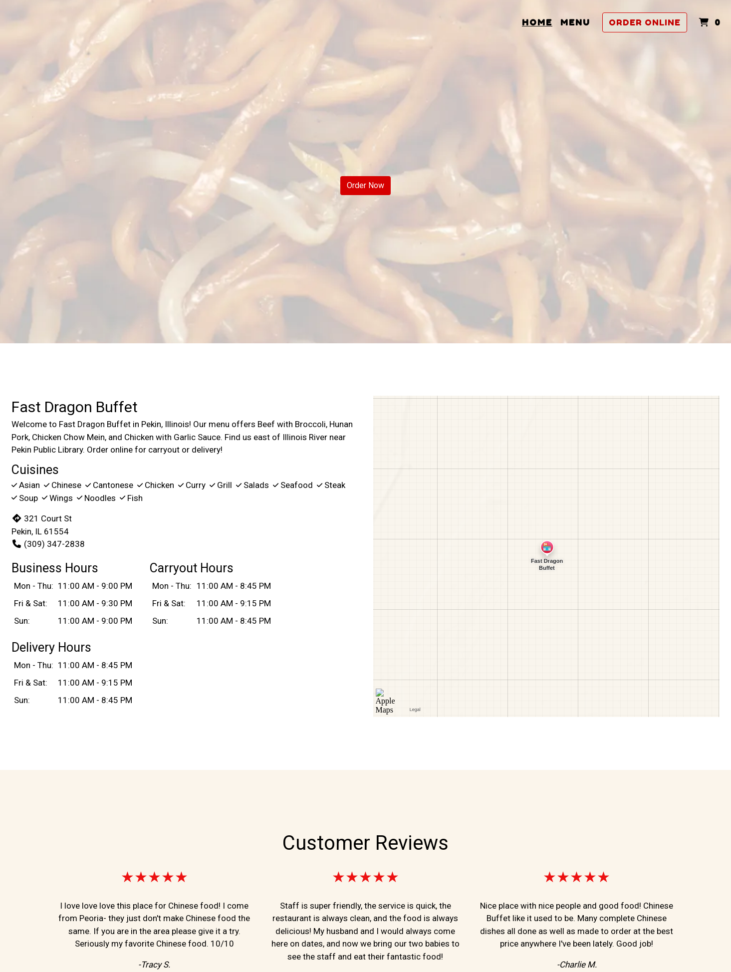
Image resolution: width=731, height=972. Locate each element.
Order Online (645, 22)
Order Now (365, 185)
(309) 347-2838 (48, 544)
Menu (575, 22)
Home (537, 22)
